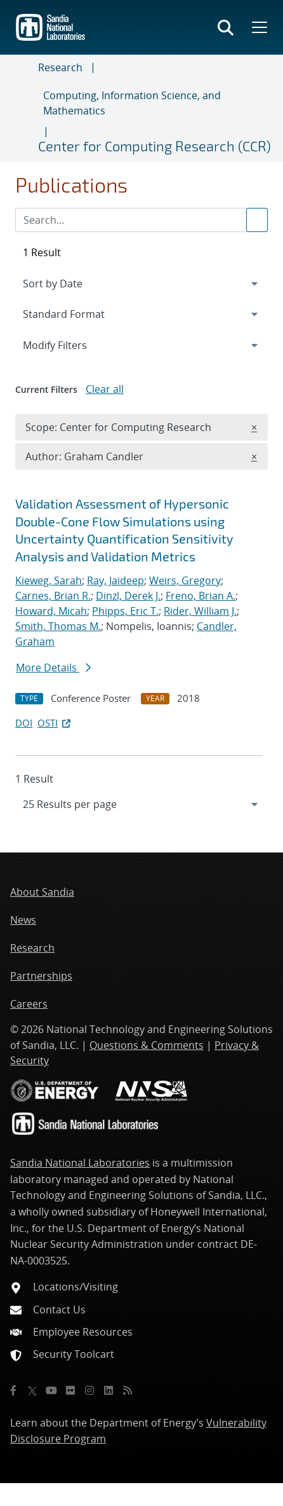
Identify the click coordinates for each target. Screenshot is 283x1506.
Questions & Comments (146, 1045)
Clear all (105, 389)
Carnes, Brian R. (53, 596)
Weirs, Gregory (185, 580)
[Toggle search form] (225, 27)
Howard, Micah (51, 611)
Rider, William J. (200, 611)
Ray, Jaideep (115, 580)
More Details (53, 667)
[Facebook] (13, 1390)
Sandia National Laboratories (80, 1163)
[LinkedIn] (108, 1390)
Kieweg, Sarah (48, 580)
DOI (23, 722)
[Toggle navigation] (24, 109)
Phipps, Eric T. (125, 611)
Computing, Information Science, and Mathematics (132, 103)
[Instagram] (89, 1390)
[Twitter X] (32, 1390)
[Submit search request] (257, 220)
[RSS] (127, 1390)
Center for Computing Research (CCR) (154, 145)
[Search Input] (141, 220)
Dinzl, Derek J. (128, 596)
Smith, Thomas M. (58, 626)
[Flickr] (70, 1390)
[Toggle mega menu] (258, 27)
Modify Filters (71, 344)
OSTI (55, 722)
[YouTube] (51, 1390)
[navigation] (141, 804)
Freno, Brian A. (200, 596)
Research (60, 67)
